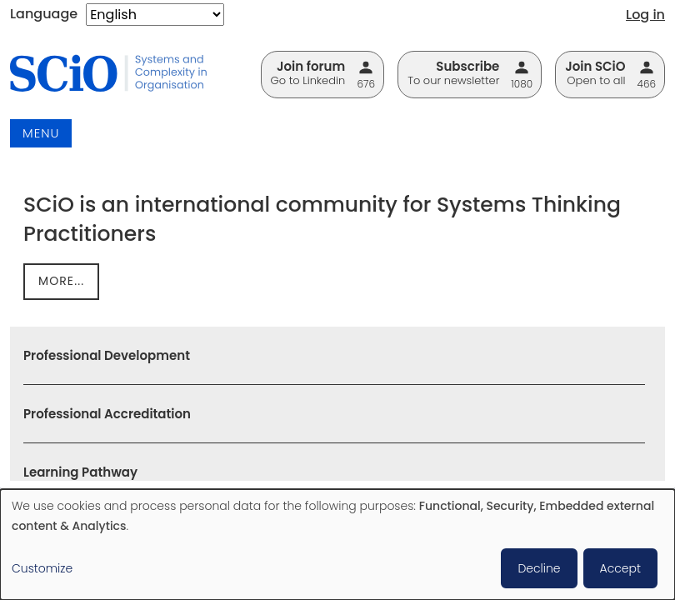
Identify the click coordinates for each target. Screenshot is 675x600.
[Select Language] (155, 14)
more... (61, 280)
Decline (539, 568)
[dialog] (337, 544)
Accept (620, 568)
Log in (645, 14)
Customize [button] (42, 568)
